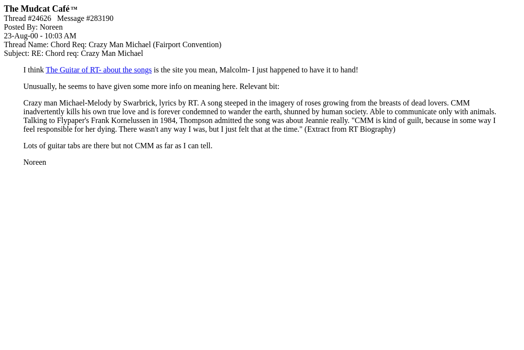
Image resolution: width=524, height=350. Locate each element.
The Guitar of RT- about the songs (99, 70)
